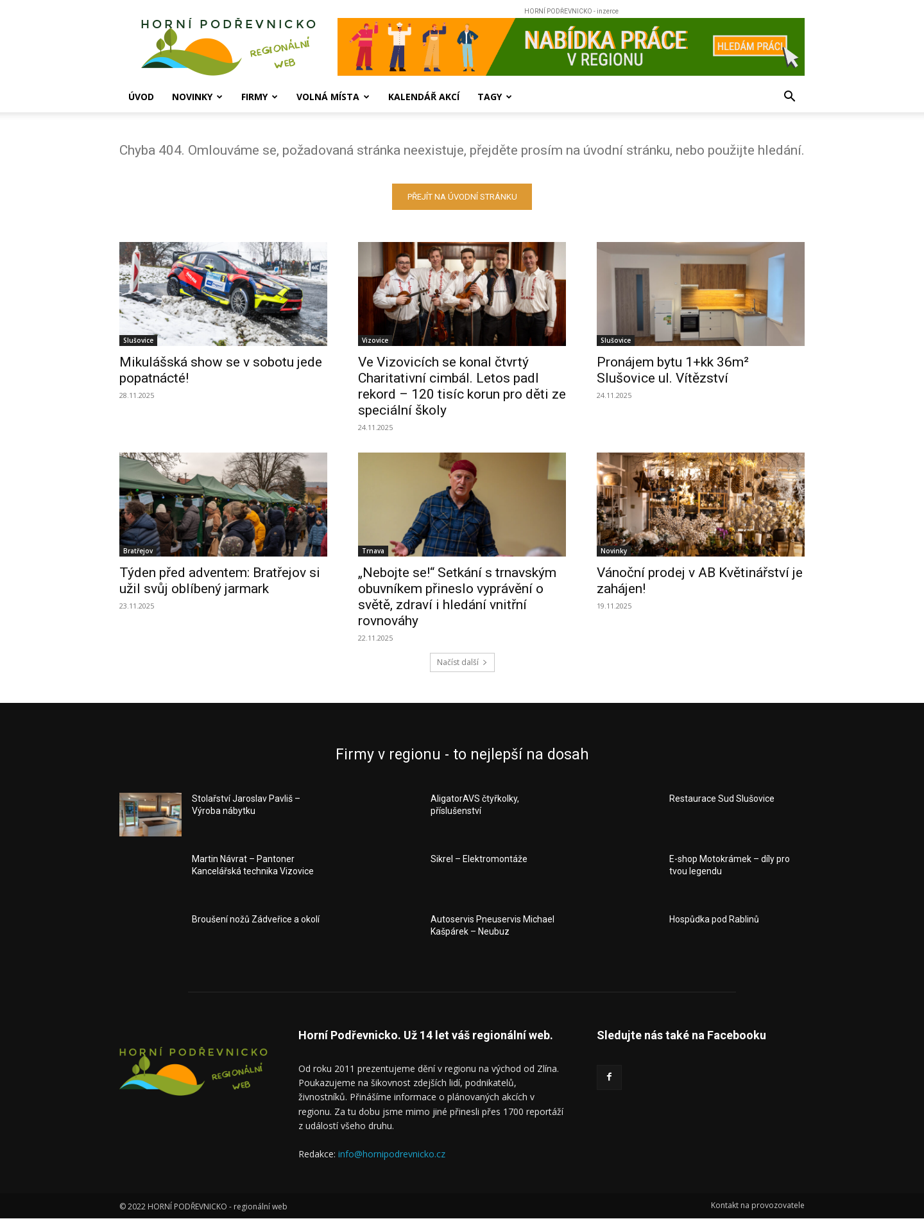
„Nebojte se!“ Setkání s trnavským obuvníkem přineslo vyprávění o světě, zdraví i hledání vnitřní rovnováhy (457, 596)
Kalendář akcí (423, 97)
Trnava (373, 550)
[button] (789, 98)
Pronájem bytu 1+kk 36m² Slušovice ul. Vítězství (673, 370)
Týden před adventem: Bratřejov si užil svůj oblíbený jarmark (219, 580)
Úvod (141, 97)
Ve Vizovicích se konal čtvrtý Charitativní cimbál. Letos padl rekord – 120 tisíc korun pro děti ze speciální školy (462, 386)
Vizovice (375, 340)
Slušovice (138, 340)
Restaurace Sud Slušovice (721, 798)
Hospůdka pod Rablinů (714, 919)
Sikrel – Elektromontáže (479, 859)
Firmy (259, 97)
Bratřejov (138, 550)
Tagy (494, 97)
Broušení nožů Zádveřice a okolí (256, 919)
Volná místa (333, 97)
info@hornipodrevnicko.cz (391, 1154)
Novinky (197, 97)
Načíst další (462, 662)
